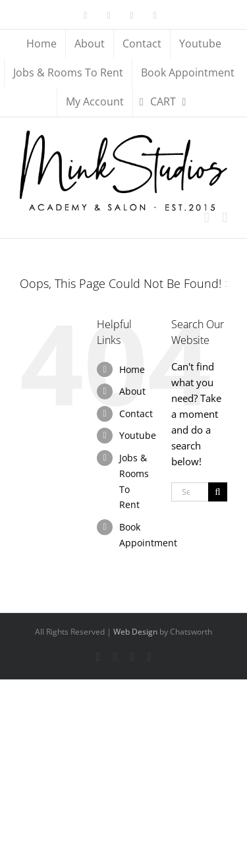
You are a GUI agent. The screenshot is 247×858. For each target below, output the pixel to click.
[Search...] (189, 491)
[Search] (217, 491)
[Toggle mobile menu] (224, 218)
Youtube (137, 435)
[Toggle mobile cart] (206, 218)
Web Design (135, 631)
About (132, 391)
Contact (136, 413)
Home (132, 369)
